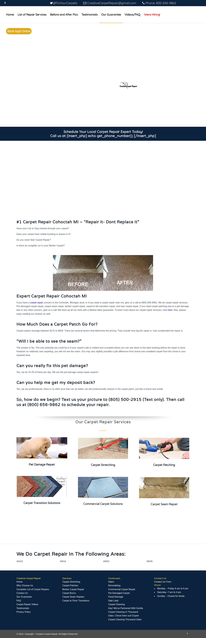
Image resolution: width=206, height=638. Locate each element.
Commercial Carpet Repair (121, 589)
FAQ (18, 600)
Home (19, 582)
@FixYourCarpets (65, 3)
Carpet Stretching (71, 582)
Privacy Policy (23, 612)
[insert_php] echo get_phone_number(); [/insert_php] (111, 136)
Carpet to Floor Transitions (75, 600)
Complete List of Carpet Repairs (32, 589)
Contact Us (22, 593)
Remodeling (114, 585)
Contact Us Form (162, 582)
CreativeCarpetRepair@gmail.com (111, 3)
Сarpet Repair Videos (27, 604)
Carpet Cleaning (116, 604)
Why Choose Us (24, 585)
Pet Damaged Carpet (119, 593)
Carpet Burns (69, 593)
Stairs (111, 582)
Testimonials (22, 608)
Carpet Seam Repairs (73, 597)
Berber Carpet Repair (73, 589)
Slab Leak (113, 600)
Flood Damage (115, 597)
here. (170, 310)
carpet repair (36, 302)
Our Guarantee (24, 597)
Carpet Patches (70, 585)
